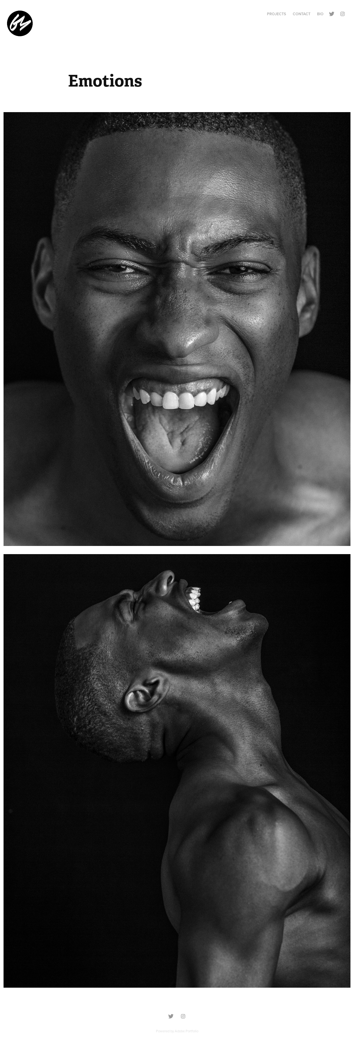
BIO (320, 14)
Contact (301, 14)
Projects (276, 14)
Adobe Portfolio (186, 1030)
